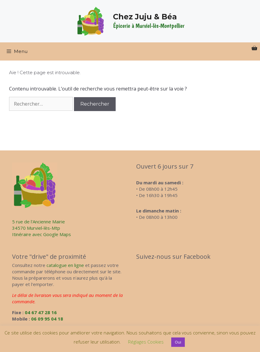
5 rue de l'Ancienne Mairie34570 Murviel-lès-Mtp (38, 225)
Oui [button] (178, 342)
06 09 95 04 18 (47, 319)
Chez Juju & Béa (145, 16)
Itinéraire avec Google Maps (41, 234)
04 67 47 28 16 (41, 312)
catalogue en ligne (65, 265)
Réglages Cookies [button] (146, 342)
